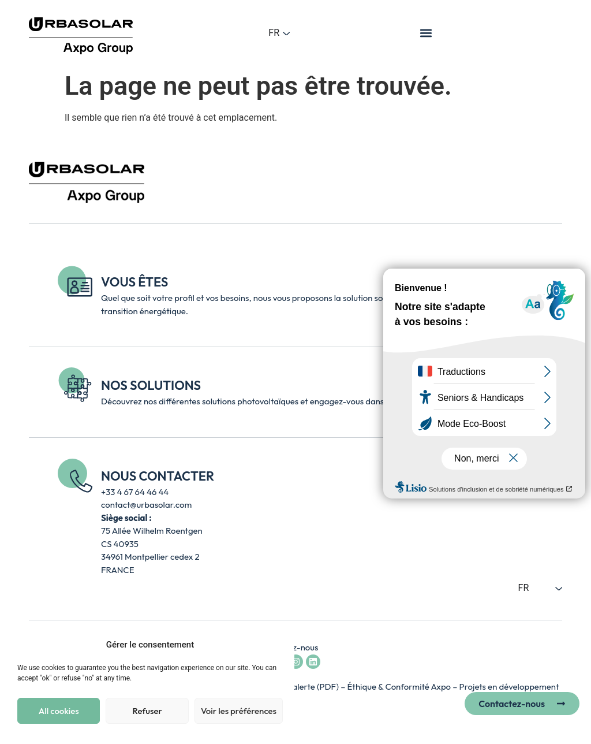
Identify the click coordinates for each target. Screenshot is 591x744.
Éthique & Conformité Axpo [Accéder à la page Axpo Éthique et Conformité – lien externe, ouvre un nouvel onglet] (400, 686)
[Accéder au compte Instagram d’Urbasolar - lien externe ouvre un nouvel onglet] (296, 661)
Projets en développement (509, 686)
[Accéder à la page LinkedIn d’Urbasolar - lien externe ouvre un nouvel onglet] (313, 661)
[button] (426, 32)
